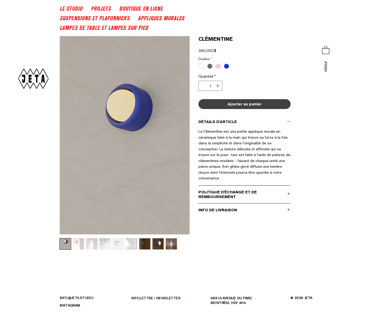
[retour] (325, 66)
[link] (325, 49)
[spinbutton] (210, 86)
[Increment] (218, 86)
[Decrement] (202, 86)
